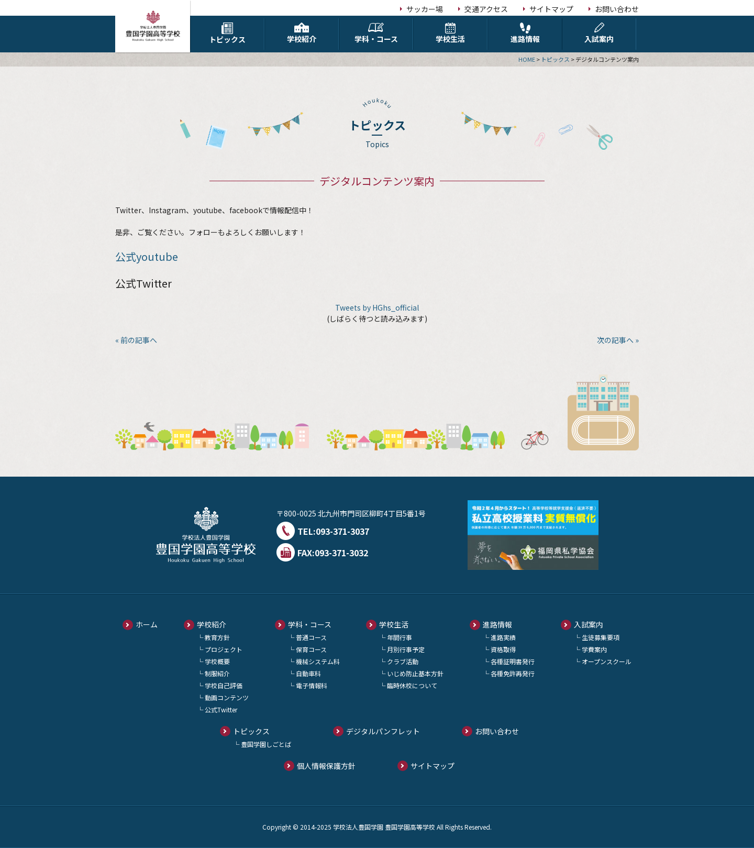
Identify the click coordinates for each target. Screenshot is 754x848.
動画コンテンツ (227, 697)
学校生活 (450, 33)
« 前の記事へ (136, 340)
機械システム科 (318, 661)
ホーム (147, 624)
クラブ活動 (402, 661)
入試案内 (599, 33)
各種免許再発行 (513, 673)
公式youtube (146, 256)
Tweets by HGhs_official (377, 307)
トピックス (227, 34)
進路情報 (525, 33)
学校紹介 (301, 33)
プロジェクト (223, 649)
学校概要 (217, 661)
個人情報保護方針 (326, 766)
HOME (526, 59)
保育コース (311, 649)
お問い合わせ (617, 9)
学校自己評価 (223, 685)
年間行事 (399, 637)
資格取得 (503, 649)
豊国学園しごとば (266, 744)
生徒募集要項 (600, 637)
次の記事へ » (618, 340)
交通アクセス (486, 9)
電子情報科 (311, 685)
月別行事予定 (406, 649)
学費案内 (594, 649)
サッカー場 (424, 9)
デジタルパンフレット (383, 731)
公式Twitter (221, 709)
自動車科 (308, 673)
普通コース (311, 637)
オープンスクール (606, 661)
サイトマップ (551, 9)
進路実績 (503, 637)
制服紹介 (217, 673)
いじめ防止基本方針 (415, 673)
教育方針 (217, 637)
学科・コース (376, 33)
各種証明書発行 (513, 661)
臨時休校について (412, 685)
